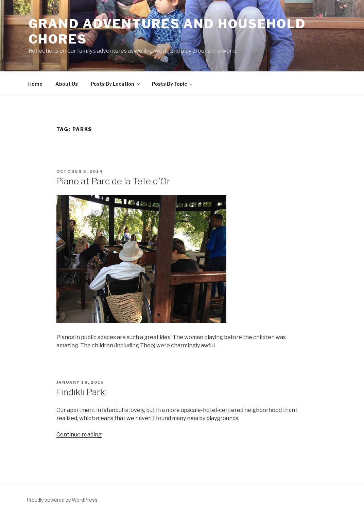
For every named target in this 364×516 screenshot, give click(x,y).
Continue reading (79, 434)
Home (35, 84)
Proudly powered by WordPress (62, 500)
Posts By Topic (172, 84)
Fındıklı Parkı (81, 392)
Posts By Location (116, 84)
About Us (66, 84)
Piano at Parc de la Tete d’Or (113, 181)
